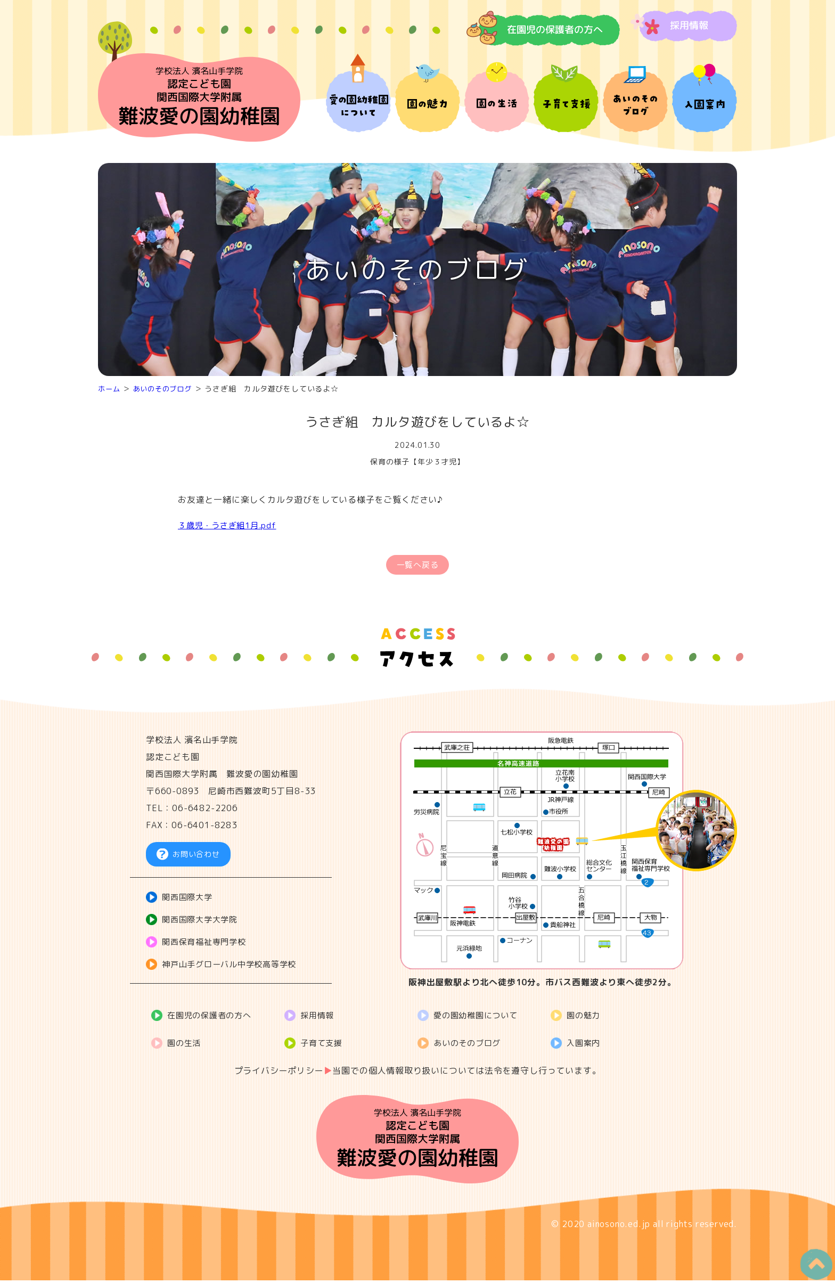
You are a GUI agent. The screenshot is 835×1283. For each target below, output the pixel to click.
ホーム (109, 388)
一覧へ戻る (417, 566)
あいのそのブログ (166, 388)
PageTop (811, 1260)
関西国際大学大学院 (203, 923)
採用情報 (319, 1018)
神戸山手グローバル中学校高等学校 (234, 968)
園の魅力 (585, 1018)
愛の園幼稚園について (479, 1018)
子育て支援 (323, 1045)
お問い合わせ (196, 857)
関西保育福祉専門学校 (207, 945)
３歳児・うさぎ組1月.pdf (230, 525)
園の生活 (186, 1045)
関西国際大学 (190, 900)
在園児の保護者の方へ (213, 1018)
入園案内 (585, 1045)
